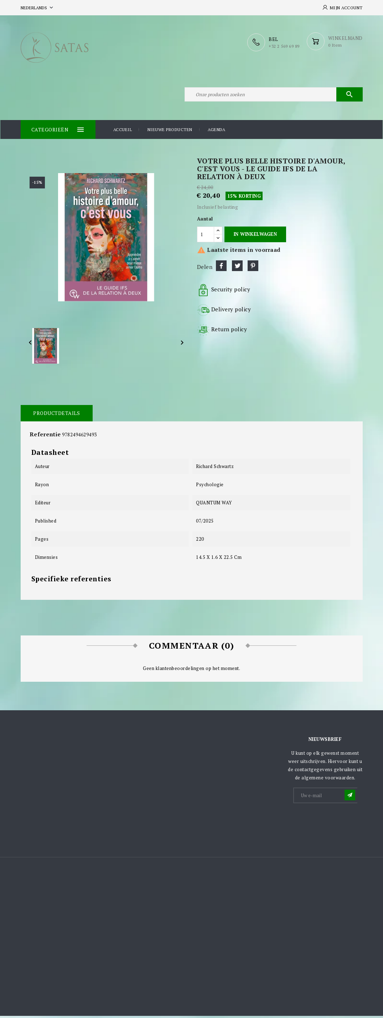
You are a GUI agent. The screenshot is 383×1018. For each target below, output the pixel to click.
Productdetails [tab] (56, 414)
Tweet (237, 268)
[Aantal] (205, 236)
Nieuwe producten (169, 131)
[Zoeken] (274, 95)
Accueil (122, 131)
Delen (221, 268)
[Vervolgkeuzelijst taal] (38, 8)
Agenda (216, 131)
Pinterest (253, 268)
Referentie (45, 436)
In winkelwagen (255, 236)
